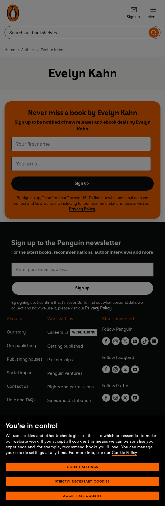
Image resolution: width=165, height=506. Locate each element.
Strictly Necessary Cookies (82, 488)
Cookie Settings (82, 474)
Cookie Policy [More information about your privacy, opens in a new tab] (124, 460)
